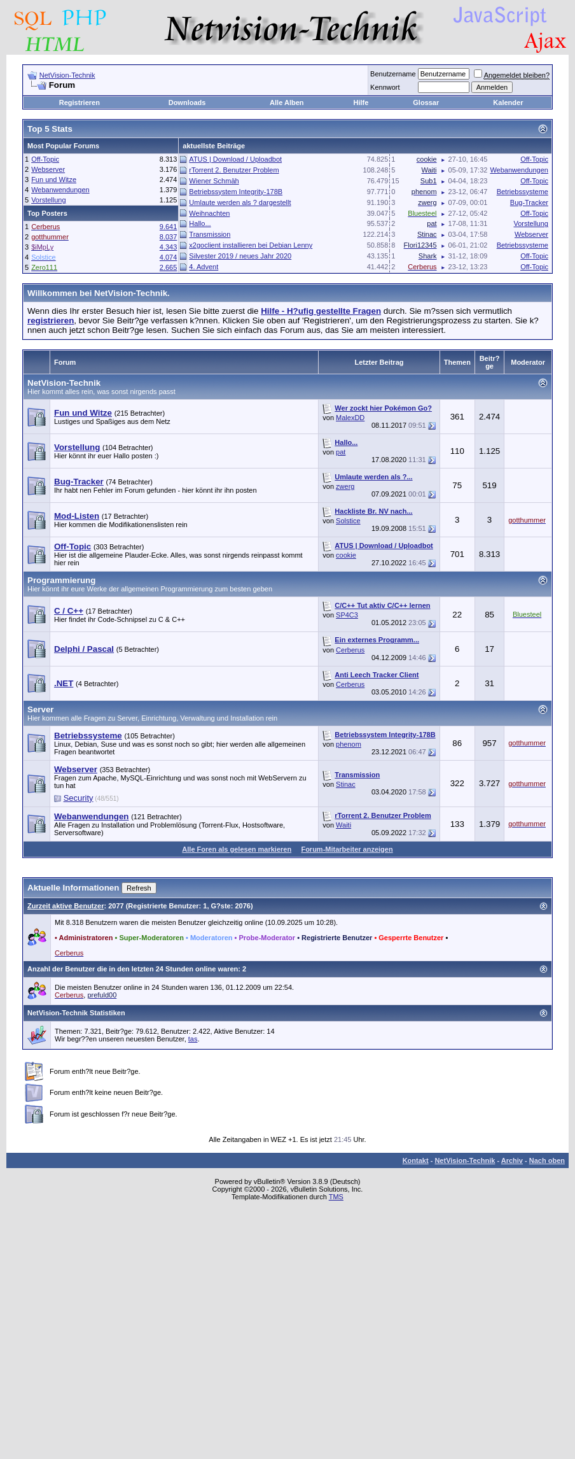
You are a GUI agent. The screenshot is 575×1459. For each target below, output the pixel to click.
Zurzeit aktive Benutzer (65, 906)
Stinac (346, 784)
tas (193, 1039)
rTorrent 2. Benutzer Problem (234, 170)
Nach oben (547, 1160)
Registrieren (79, 102)
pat (340, 452)
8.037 (168, 237)
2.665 (168, 267)
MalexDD (350, 417)
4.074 (168, 257)
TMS (336, 1197)
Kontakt (416, 1160)
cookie (346, 555)
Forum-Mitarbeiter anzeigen (346, 849)
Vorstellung (48, 200)
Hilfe (361, 102)
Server (40, 709)
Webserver (48, 169)
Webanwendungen (60, 190)
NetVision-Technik (67, 75)
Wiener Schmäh (214, 181)
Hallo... (200, 223)
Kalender (508, 102)
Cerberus (350, 650)
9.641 (168, 226)
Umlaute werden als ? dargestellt (240, 202)
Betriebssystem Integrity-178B (235, 191)
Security (79, 798)
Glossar (426, 102)
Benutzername (393, 74)
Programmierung (61, 580)
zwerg (345, 486)
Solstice (348, 521)
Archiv (512, 1160)
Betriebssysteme (522, 191)
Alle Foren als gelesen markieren (236, 849)
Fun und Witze (53, 179)
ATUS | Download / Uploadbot (235, 159)
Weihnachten (209, 213)
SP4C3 (347, 615)
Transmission (209, 234)
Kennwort (384, 87)
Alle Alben (286, 102)
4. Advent (203, 267)
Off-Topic (45, 159)
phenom (348, 744)
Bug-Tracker (529, 202)
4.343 (168, 247)
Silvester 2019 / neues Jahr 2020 (240, 256)
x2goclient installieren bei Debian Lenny (250, 245)
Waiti (343, 825)
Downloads (187, 102)
